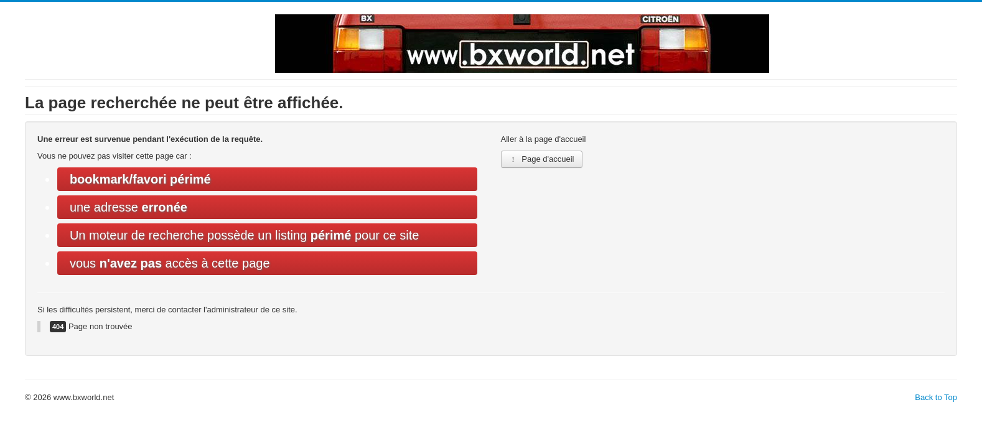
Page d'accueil (541, 159)
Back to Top (936, 397)
